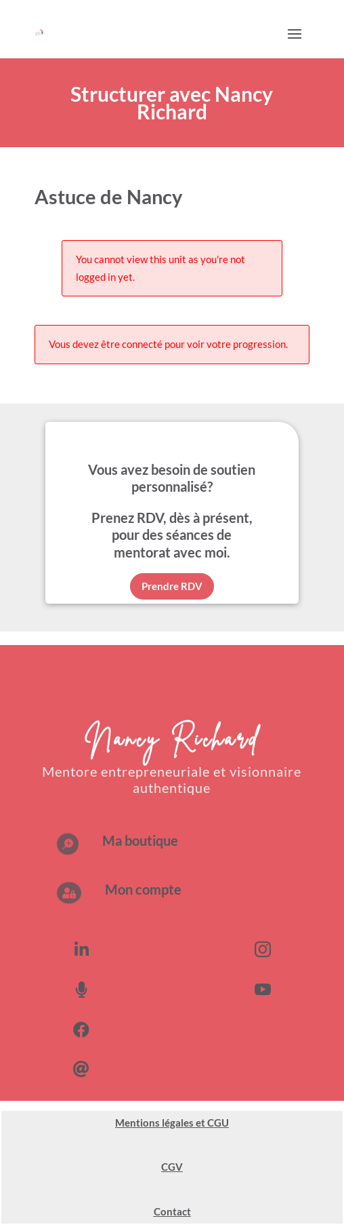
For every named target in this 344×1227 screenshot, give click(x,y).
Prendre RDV (172, 586)
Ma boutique (140, 840)
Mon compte (143, 889)
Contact (172, 1211)
